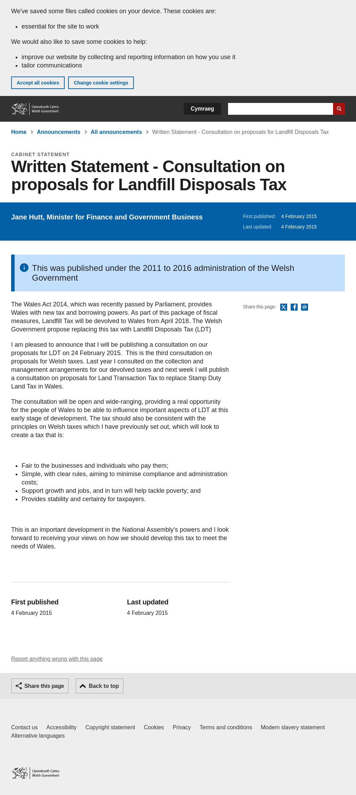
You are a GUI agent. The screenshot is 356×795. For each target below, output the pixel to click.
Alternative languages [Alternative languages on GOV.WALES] (38, 736)
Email (304, 307)
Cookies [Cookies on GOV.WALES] (154, 727)
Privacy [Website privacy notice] (182, 727)
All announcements (116, 132)
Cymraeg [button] (202, 109)
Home (18, 132)
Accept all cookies (38, 83)
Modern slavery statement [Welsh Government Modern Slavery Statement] (293, 727)
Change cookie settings (101, 83)
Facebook (294, 307)
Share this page (44, 686)
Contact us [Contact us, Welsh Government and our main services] (24, 727)
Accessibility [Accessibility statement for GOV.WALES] (61, 727)
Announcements (58, 132)
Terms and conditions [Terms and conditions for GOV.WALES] (226, 727)
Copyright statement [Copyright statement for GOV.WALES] (110, 727)
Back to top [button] (104, 686)
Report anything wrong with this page (57, 659)
